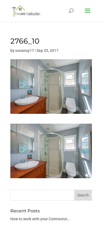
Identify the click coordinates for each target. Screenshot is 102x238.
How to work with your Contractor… (40, 219)
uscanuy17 (24, 50)
